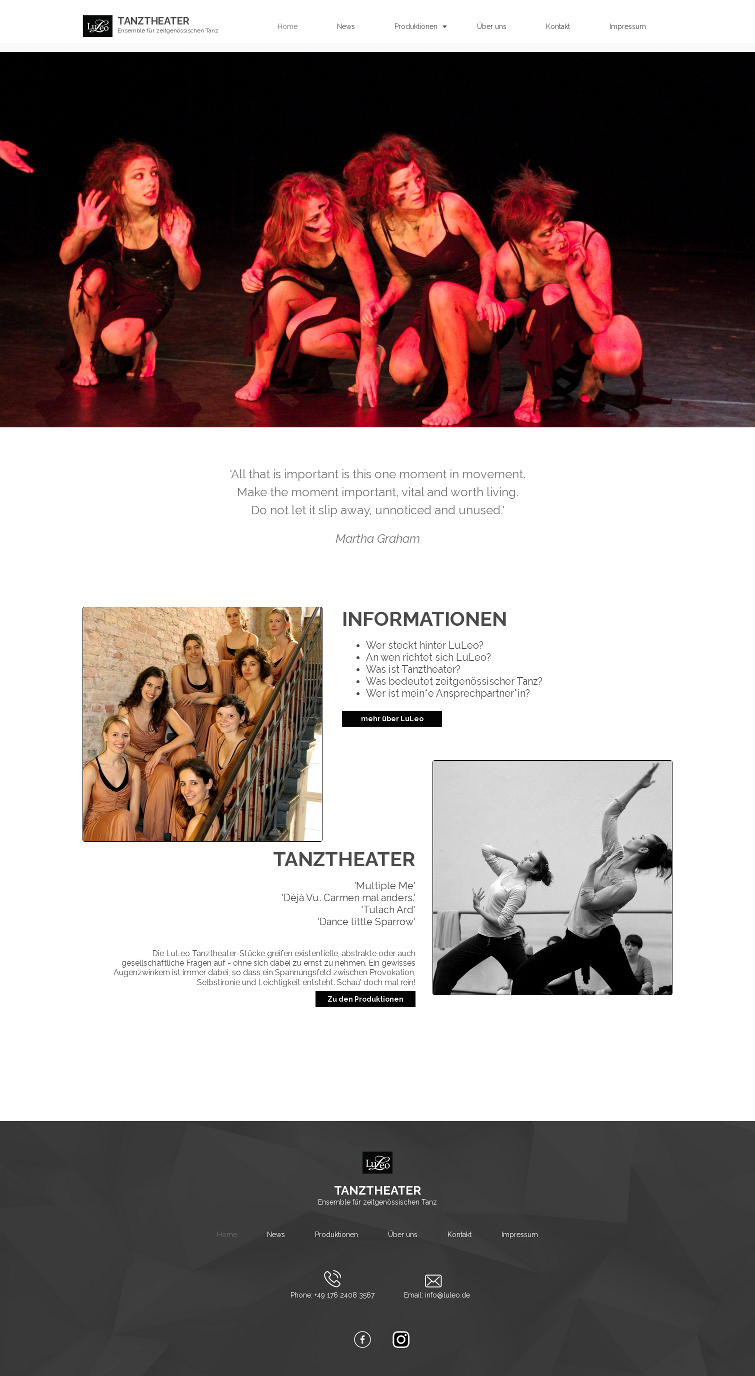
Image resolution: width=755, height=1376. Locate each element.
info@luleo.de (447, 1295)
